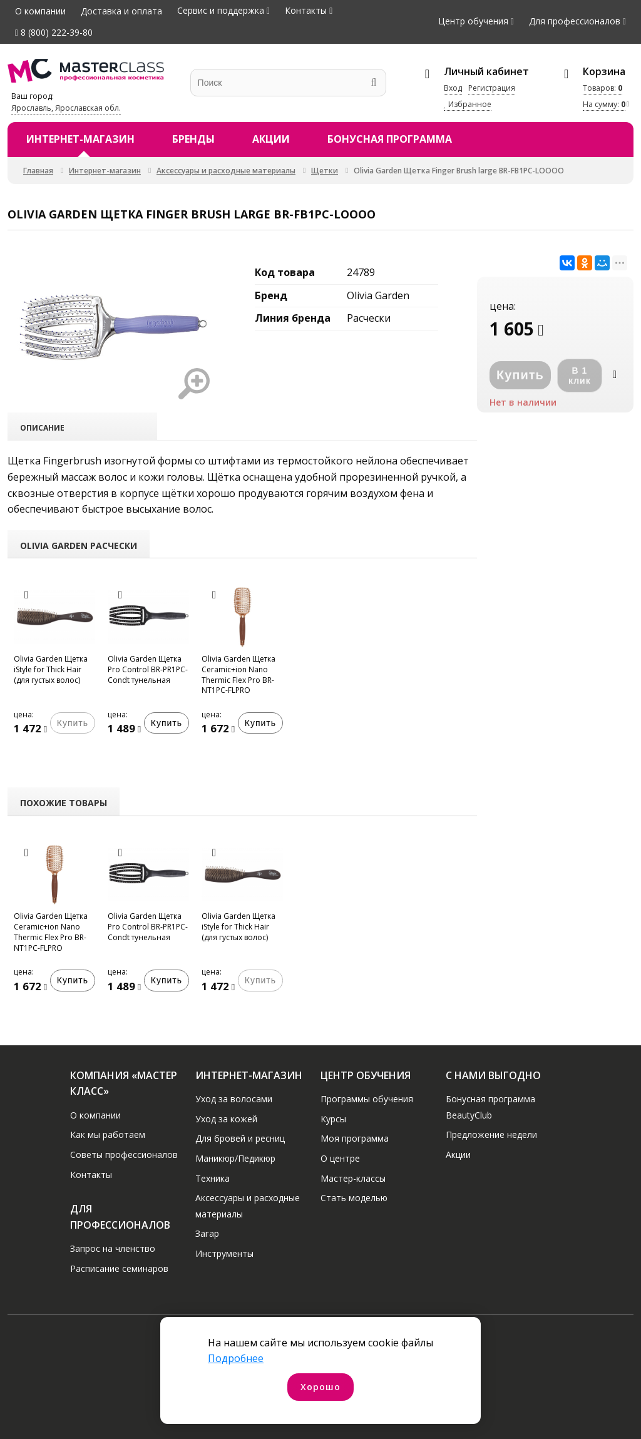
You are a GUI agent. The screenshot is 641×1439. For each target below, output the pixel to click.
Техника (212, 1178)
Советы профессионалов (124, 1154)
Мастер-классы (353, 1178)
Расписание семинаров (119, 1268)
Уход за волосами (233, 1099)
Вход (453, 88)
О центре (340, 1158)
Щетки (324, 170)
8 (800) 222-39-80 (54, 32)
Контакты (306, 10)
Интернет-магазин (80, 139)
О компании (40, 11)
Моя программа (354, 1138)
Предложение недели (491, 1134)
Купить (166, 723)
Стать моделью (353, 1198)
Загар (207, 1233)
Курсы (333, 1119)
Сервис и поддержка (220, 10)
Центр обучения (473, 21)
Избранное (467, 104)
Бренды (193, 139)
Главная (38, 170)
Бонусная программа (389, 139)
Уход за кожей (226, 1119)
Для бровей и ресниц (240, 1138)
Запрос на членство (112, 1248)
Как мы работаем (107, 1134)
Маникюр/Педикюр (235, 1158)
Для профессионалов (574, 21)
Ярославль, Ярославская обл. (66, 108)
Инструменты (224, 1253)
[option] (54, 666)
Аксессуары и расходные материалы (225, 170)
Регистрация (491, 88)
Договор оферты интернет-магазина (543, 1395)
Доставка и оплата (121, 11)
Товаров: (602, 88)
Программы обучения (366, 1099)
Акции (271, 139)
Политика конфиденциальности (90, 1395)
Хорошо (320, 1387)
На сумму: (604, 104)
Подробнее (236, 1358)
